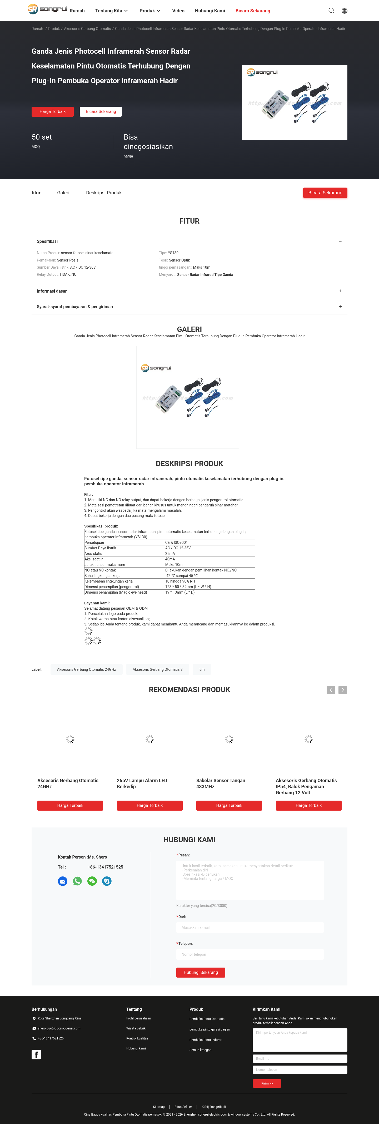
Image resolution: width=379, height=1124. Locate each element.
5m (202, 669)
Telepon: (185, 943)
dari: (182, 917)
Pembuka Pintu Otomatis (207, 1019)
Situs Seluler (183, 1107)
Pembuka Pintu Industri (206, 1040)
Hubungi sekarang (201, 972)
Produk (54, 29)
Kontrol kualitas (137, 1038)
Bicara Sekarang (101, 111)
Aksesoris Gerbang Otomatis (87, 29)
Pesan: (184, 855)
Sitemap (159, 1107)
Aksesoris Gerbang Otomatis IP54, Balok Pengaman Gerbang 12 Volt (306, 786)
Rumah (37, 29)
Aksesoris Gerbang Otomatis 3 (158, 669)
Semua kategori (201, 1050)
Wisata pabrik (136, 1028)
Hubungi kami (136, 1048)
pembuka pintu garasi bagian (210, 1029)
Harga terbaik (52, 111)
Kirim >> (267, 1083)
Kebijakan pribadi (214, 1107)
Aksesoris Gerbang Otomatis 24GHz (86, 669)
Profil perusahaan (138, 1018)
